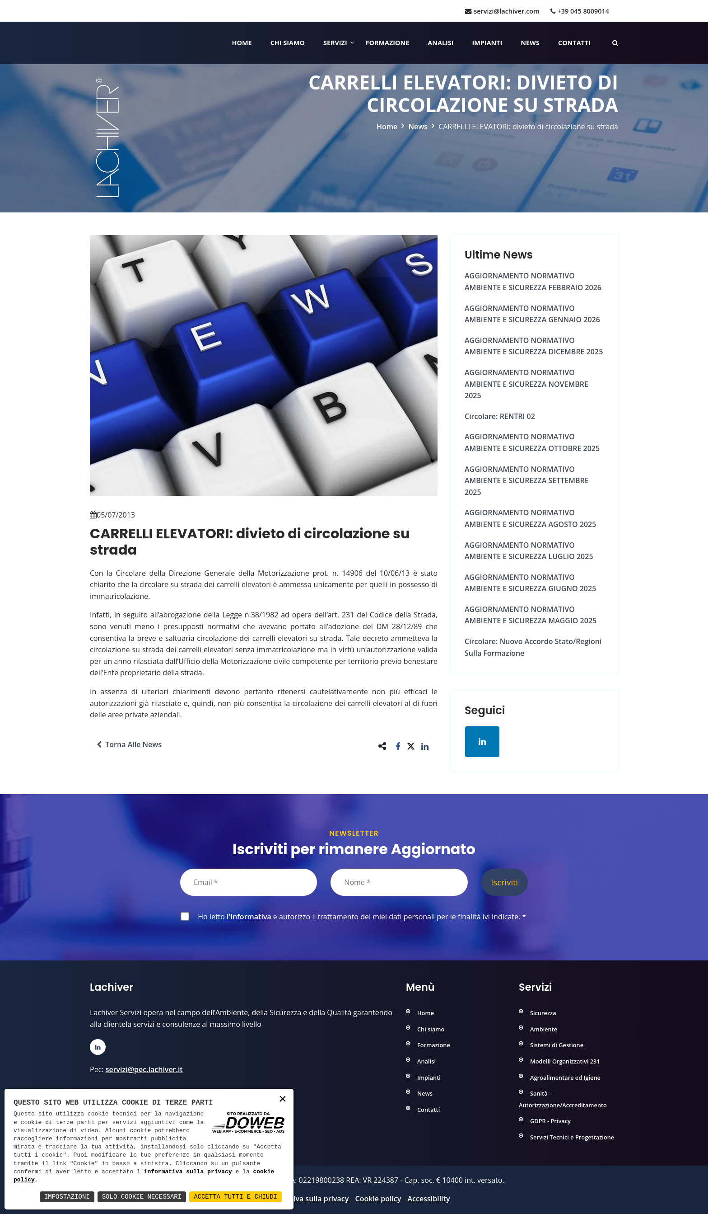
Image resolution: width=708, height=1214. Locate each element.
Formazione (388, 42)
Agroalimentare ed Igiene (565, 1077)
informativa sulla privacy (188, 1172)
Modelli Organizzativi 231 (565, 1061)
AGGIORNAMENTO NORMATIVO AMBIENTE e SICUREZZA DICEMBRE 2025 (534, 346)
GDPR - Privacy (550, 1121)
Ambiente (543, 1029)
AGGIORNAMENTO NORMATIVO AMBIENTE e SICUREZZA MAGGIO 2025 (530, 615)
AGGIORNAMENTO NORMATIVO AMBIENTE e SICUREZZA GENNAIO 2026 (532, 314)
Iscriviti (504, 882)
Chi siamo (287, 42)
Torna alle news (129, 744)
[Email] (248, 882)
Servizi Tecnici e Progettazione (572, 1137)
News (530, 42)
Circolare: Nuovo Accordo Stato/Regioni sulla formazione (533, 647)
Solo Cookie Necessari (142, 1196)
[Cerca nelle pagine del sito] (615, 43)
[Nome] (399, 882)
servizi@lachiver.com (502, 11)
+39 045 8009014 (579, 11)
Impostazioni (67, 1196)
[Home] (91, 43)
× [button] (283, 1099)
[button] (398, 746)
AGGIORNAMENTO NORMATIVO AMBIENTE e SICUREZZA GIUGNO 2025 (530, 583)
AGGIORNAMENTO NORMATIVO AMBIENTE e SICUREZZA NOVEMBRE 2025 (526, 383)
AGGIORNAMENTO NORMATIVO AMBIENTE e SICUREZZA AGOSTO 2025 (530, 518)
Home (242, 42)
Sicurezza (543, 1013)
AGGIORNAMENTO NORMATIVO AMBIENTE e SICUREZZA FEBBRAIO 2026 (533, 281)
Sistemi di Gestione (556, 1045)
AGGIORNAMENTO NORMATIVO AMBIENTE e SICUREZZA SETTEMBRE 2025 (527, 480)
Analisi (440, 42)
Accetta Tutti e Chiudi (235, 1196)
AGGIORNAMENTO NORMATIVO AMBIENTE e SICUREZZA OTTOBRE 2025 (532, 442)
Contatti (574, 42)
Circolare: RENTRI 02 (500, 416)
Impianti (487, 42)
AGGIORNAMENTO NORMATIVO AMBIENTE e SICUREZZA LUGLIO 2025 (529, 551)
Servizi (335, 42)
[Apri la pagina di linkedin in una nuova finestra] (482, 741)
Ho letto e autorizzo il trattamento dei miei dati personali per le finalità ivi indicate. (360, 917)
